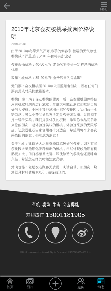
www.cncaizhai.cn (37, 252)
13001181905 (65, 214)
